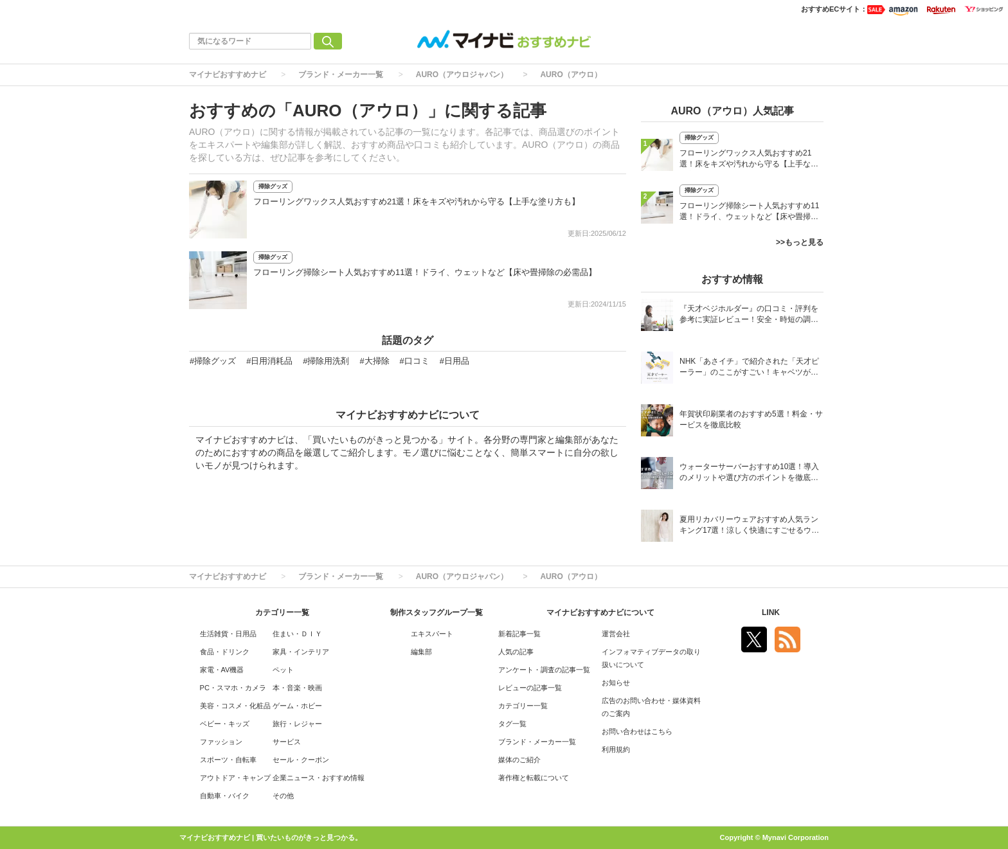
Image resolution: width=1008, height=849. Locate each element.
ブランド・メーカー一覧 (340, 74)
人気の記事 (516, 652)
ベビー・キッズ (224, 724)
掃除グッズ (272, 186)
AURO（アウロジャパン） (462, 74)
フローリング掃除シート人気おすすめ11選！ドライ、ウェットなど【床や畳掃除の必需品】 (425, 272)
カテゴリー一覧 (523, 706)
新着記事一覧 (519, 634)
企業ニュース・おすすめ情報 (318, 778)
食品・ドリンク (224, 652)
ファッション (221, 742)
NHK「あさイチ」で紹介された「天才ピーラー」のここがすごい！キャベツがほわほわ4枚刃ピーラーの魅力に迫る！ (749, 368)
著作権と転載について (533, 778)
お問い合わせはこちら (637, 731)
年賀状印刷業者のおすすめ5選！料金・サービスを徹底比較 (751, 419)
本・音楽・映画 (297, 688)
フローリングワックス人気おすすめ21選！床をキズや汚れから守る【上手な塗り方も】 (416, 201)
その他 (283, 796)
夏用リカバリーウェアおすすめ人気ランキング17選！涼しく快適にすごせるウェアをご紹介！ (749, 526)
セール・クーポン (301, 760)
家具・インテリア (301, 652)
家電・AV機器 (222, 670)
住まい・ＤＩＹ (297, 634)
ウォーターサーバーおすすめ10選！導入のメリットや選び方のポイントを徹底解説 (749, 473)
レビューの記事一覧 (530, 688)
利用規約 (616, 749)
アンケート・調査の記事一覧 (544, 670)
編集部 (421, 652)
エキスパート (432, 634)
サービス (287, 742)
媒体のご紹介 (519, 760)
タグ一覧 (512, 724)
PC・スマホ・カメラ (233, 688)
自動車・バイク (224, 796)
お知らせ (616, 682)
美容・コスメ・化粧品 (235, 706)
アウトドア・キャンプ (235, 778)
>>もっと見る (800, 242)
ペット (283, 670)
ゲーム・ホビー (297, 706)
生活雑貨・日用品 (228, 634)
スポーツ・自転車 (228, 760)
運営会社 (616, 634)
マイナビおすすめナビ (227, 74)
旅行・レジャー (297, 724)
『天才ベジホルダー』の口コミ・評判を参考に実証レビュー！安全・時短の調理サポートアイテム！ (749, 315)
